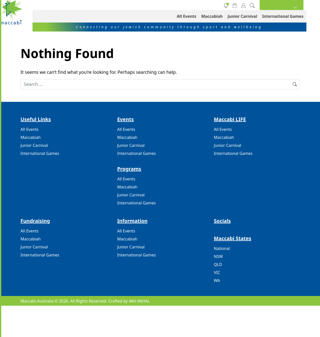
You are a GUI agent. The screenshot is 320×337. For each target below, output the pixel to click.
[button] (295, 5)
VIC (217, 272)
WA (217, 280)
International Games (208, 5)
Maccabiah (125, 5)
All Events (88, 5)
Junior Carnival (163, 5)
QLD (218, 264)
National (222, 248)
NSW (218, 256)
